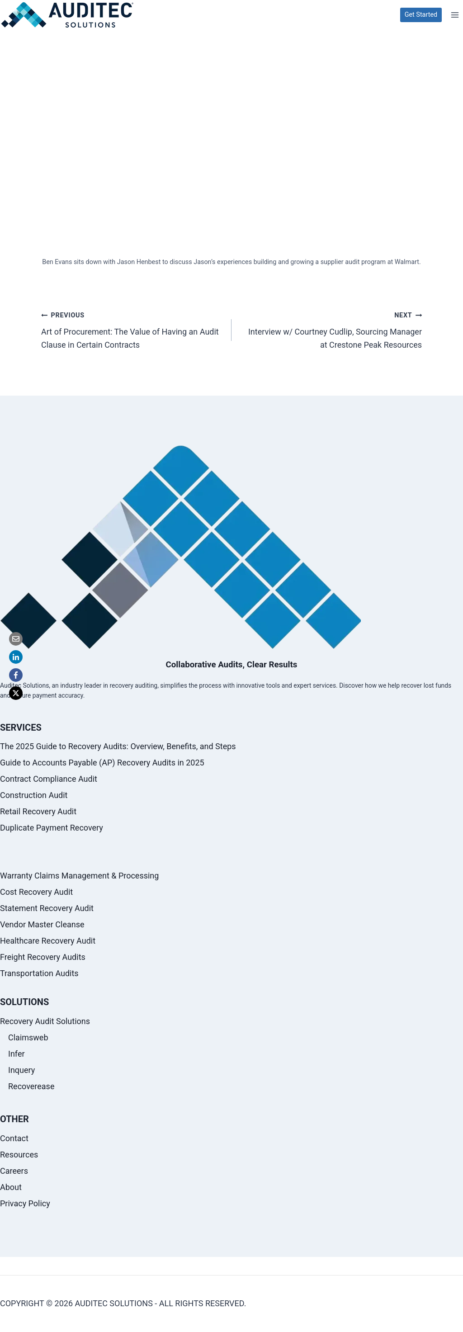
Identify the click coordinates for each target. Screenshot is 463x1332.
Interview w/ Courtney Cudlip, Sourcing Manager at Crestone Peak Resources (331, 333)
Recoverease (31, 1086)
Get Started (421, 15)
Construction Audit (33, 795)
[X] (16, 693)
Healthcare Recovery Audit (47, 941)
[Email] (16, 639)
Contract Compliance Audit (48, 779)
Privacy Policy (25, 1203)
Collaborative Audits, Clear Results (231, 665)
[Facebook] (16, 675)
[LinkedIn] (16, 657)
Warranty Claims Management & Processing (79, 876)
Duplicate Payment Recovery (51, 828)
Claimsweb (28, 1038)
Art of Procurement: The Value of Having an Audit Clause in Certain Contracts (132, 333)
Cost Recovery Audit (36, 892)
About (11, 1187)
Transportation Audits (39, 973)
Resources (19, 1154)
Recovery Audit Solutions (45, 1021)
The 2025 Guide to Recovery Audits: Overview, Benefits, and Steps (118, 746)
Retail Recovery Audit (38, 812)
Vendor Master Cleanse (42, 925)
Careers (14, 1171)
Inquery (21, 1070)
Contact (14, 1138)
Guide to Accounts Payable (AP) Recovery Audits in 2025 (102, 763)
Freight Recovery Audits (42, 957)
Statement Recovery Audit (47, 908)
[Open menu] (454, 15)
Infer (16, 1053)
